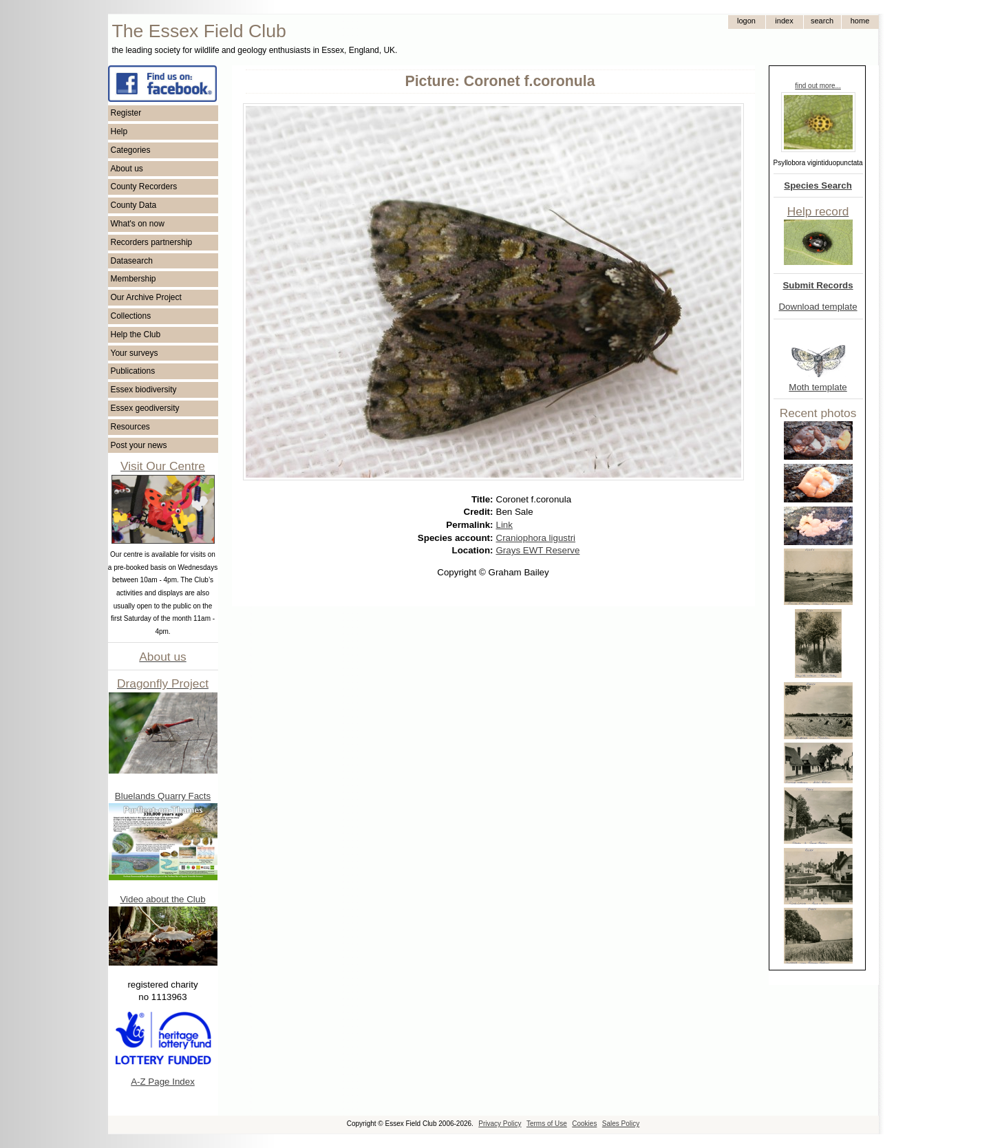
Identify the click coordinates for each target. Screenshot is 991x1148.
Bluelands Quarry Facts (163, 796)
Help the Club (136, 334)
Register (126, 113)
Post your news (139, 445)
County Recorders (144, 186)
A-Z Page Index (163, 1081)
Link (504, 525)
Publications (133, 371)
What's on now (137, 223)
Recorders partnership (152, 242)
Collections (131, 316)
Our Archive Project (146, 297)
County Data (134, 205)
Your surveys (134, 353)
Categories (131, 150)
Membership (133, 279)
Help (119, 131)
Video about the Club (162, 899)
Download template (817, 306)
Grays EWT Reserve (538, 550)
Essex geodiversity (145, 408)
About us (127, 168)
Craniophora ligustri (536, 538)
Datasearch (132, 261)
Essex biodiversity (144, 389)
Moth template (817, 387)
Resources (130, 427)
